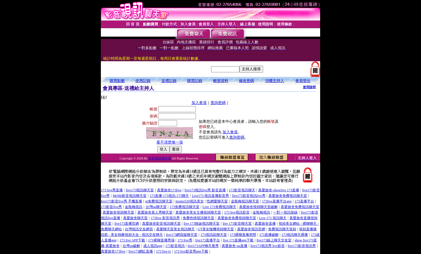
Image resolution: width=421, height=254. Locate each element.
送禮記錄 (169, 81)
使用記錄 (143, 81)
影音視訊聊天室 (160, 158)
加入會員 (199, 102)
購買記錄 (194, 81)
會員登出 (302, 81)
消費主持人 (274, 81)
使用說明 (309, 87)
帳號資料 (220, 81)
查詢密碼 (218, 102)
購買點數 (117, 81)
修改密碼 (246, 81)
